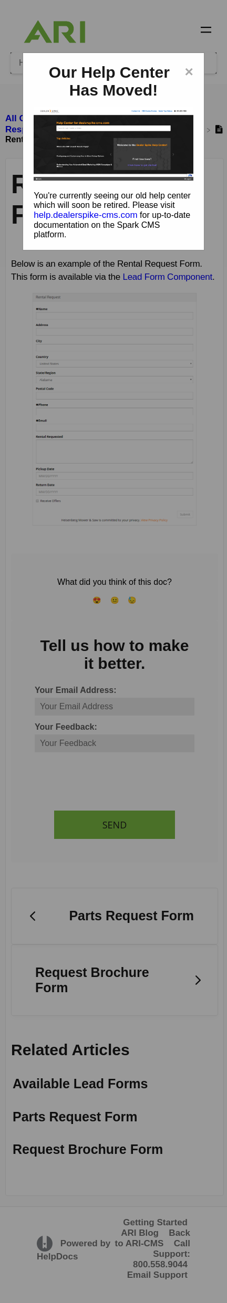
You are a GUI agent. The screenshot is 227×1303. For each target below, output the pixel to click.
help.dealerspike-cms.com (85, 215)
